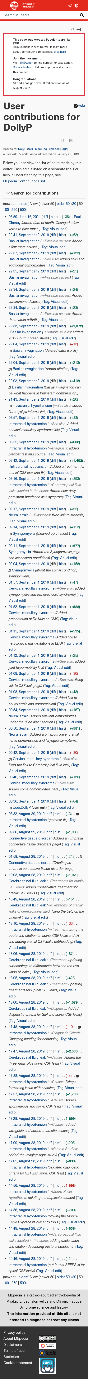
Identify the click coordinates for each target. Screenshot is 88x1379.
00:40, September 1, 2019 (29, 777)
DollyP (22, 149)
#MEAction (26, 63)
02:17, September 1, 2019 (29, 509)
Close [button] (75, 29)
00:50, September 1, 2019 (29, 728)
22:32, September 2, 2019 (29, 326)
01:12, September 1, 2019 (29, 655)
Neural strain (19, 515)
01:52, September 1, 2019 (29, 607)
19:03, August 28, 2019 (26, 875)
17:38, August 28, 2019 (26, 1076)
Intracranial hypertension (32, 405)
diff (45, 217)
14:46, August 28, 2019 (26, 1259)
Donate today (22, 67)
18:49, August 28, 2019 (26, 899)
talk (30, 149)
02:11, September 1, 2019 (29, 546)
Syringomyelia (24, 533)
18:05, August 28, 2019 (26, 978)
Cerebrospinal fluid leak (27, 881)
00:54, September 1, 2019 (29, 710)
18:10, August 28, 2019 (26, 923)
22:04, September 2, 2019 (29, 344)
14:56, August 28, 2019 (26, 1186)
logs (64, 149)
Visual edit (58, 229)
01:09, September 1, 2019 (29, 674)
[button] (44, 193)
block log (41, 149)
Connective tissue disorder (30, 838)
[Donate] (47, 1365)
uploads (54, 149)
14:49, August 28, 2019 (26, 1228)
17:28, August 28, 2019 (26, 1119)
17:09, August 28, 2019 (26, 1143)
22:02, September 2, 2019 (29, 381)
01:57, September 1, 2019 (29, 582)
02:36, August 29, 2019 (26, 832)
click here (60, 52)
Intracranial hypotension (28, 424)
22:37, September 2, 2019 (29, 253)
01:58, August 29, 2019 (26, 856)
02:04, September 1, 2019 (29, 564)
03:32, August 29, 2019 (26, 814)
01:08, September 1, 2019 (29, 692)
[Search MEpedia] (44, 15)
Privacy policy (14, 1333)
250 (14, 210)
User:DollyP (22, 807)
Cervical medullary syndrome (31, 588)
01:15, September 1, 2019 (29, 631)
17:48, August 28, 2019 (26, 1027)
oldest (23, 204)
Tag (45, 229)
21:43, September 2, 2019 (29, 399)
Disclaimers (12, 1345)
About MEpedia (15, 1338)
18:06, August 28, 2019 (26, 954)
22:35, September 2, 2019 (29, 271)
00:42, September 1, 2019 (29, 753)
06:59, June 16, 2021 (25, 217)
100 (6, 210)
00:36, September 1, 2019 (29, 801)
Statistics (11, 1357)
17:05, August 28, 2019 (26, 1161)
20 (74, 204)
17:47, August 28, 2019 (26, 1051)
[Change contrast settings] (76, 5)
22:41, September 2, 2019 (29, 235)
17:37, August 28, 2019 (26, 1094)
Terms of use (14, 1351)
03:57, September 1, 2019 (29, 418)
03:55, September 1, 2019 (29, 442)
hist (54, 217)
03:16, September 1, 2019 (29, 479)
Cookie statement (17, 1363)
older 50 (63, 204)
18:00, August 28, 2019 (26, 1002)
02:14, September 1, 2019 (29, 527)
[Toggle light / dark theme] (70, 5)
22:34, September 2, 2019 (29, 289)
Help (79, 106)
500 (23, 210)
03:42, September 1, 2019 (29, 461)
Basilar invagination (24, 241)
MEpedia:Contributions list (24, 181)
